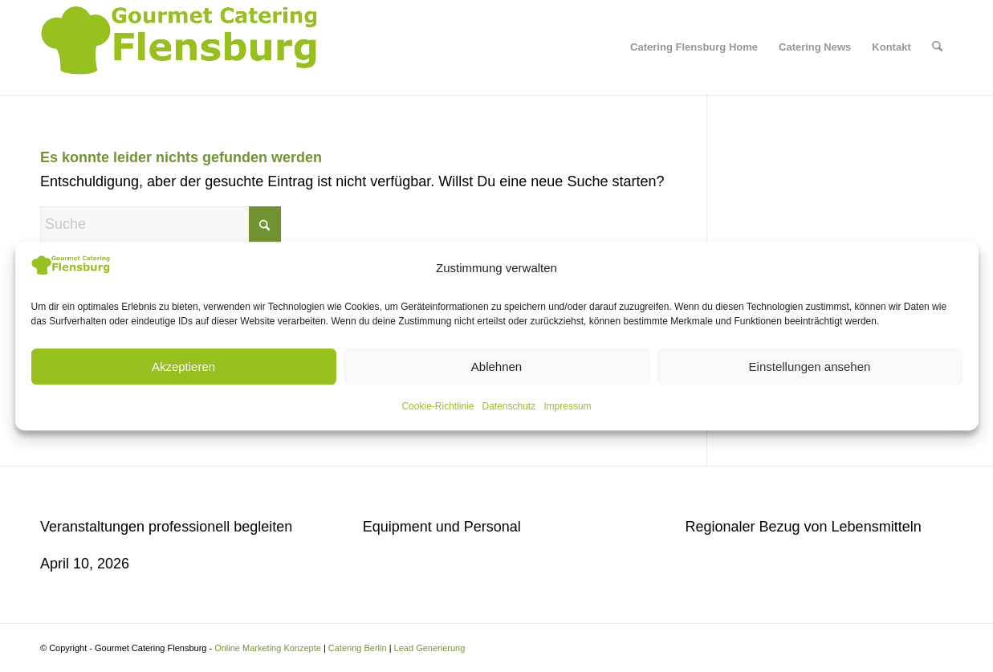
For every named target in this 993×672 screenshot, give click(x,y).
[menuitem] (694, 47)
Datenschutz (509, 406)
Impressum (567, 406)
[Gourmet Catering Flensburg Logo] (182, 47)
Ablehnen (496, 366)
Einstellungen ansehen (810, 366)
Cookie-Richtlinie (437, 406)
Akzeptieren (183, 366)
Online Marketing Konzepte (267, 648)
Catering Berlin (357, 648)
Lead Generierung (430, 648)
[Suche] (937, 47)
